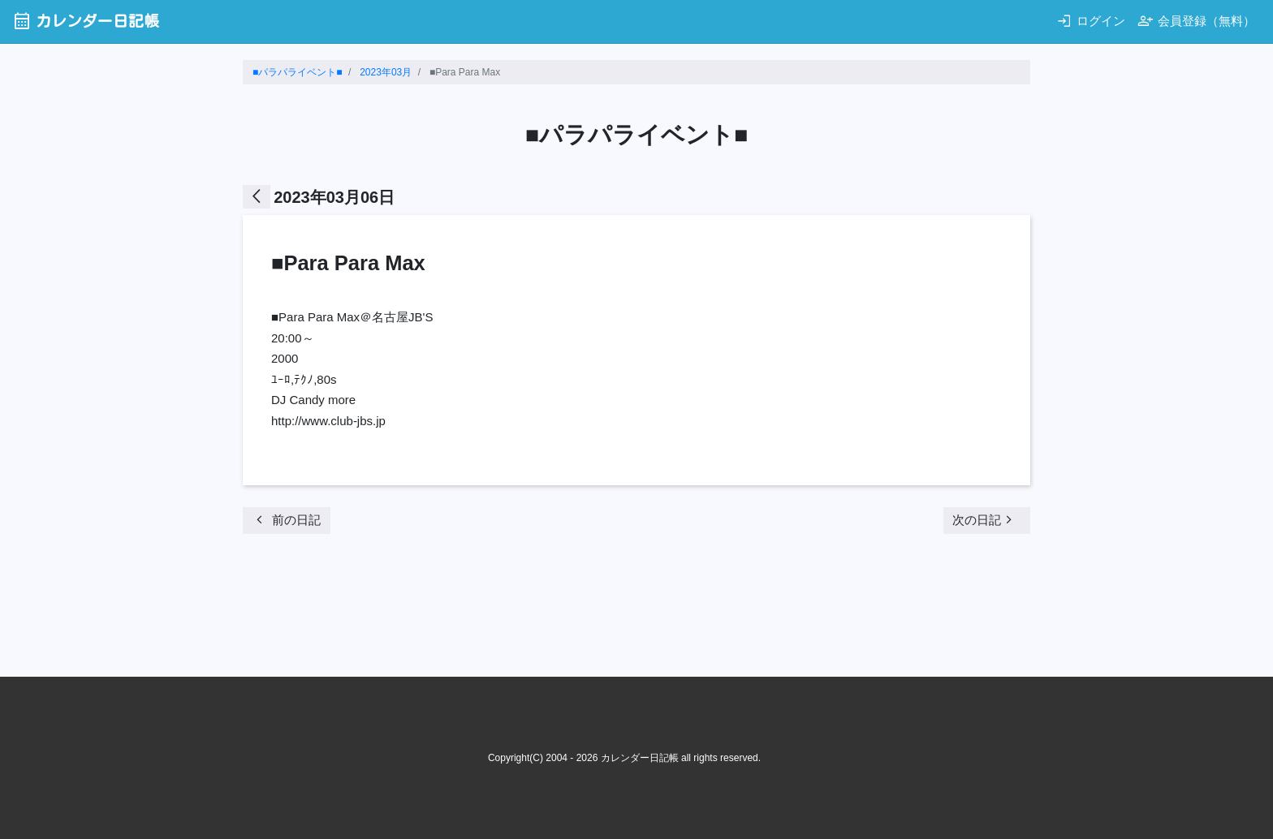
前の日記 (286, 519)
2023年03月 (386, 72)
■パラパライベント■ (297, 72)
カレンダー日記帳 (85, 20)
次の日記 (984, 519)
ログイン (1090, 20)
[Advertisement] (538, 610)
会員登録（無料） (1196, 20)
